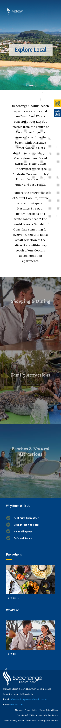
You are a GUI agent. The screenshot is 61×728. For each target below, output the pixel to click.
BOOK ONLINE (57, 103)
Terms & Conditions (49, 710)
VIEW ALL (12, 598)
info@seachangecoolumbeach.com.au (28, 699)
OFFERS (57, 113)
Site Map (19, 710)
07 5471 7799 (16, 704)
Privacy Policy (31, 710)
